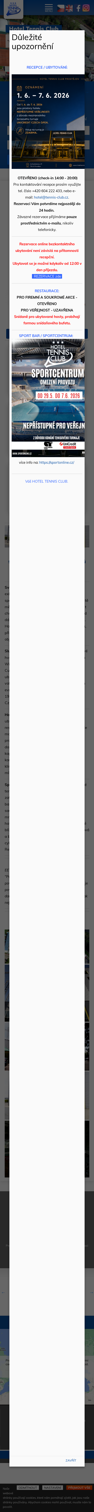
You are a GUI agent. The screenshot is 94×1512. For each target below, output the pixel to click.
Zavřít (71, 1460)
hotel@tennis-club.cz (51, 197)
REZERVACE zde (47, 276)
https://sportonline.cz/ (56, 462)
